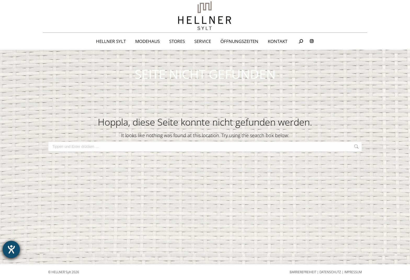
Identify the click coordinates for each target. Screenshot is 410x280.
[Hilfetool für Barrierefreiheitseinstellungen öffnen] (11, 249)
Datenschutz (330, 272)
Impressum (353, 272)
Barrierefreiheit (303, 272)
